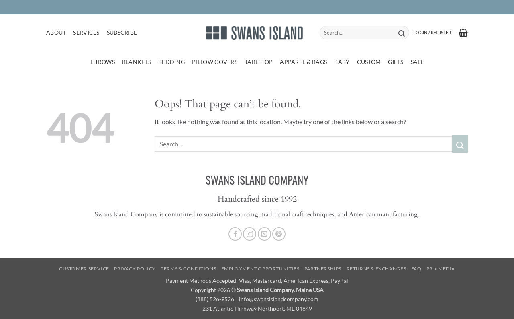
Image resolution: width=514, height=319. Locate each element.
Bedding (171, 61)
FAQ (416, 268)
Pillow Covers (214, 61)
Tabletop (259, 61)
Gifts (395, 61)
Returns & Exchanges (376, 268)
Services (86, 32)
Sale (417, 61)
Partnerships (322, 268)
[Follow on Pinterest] (279, 234)
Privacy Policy (135, 268)
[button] (432, 32)
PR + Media (440, 268)
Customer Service (84, 268)
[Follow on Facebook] (235, 234)
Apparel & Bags (303, 61)
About (56, 32)
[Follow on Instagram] (249, 234)
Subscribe (122, 32)
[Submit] (401, 32)
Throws (102, 61)
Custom (369, 61)
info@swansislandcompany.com (278, 299)
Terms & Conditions (188, 268)
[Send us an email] (264, 234)
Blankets (136, 61)
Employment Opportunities (260, 268)
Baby (341, 61)
